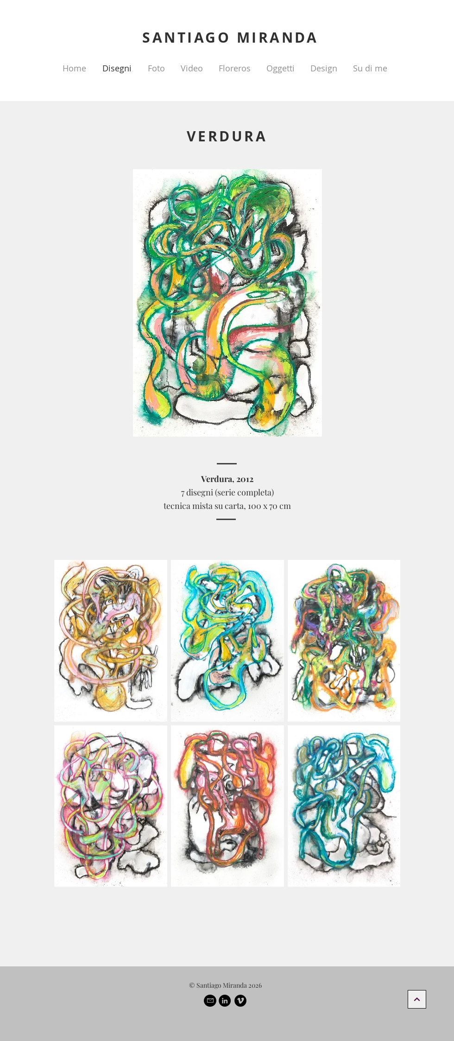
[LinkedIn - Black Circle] (225, 1001)
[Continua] (417, 999)
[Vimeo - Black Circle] (240, 1001)
